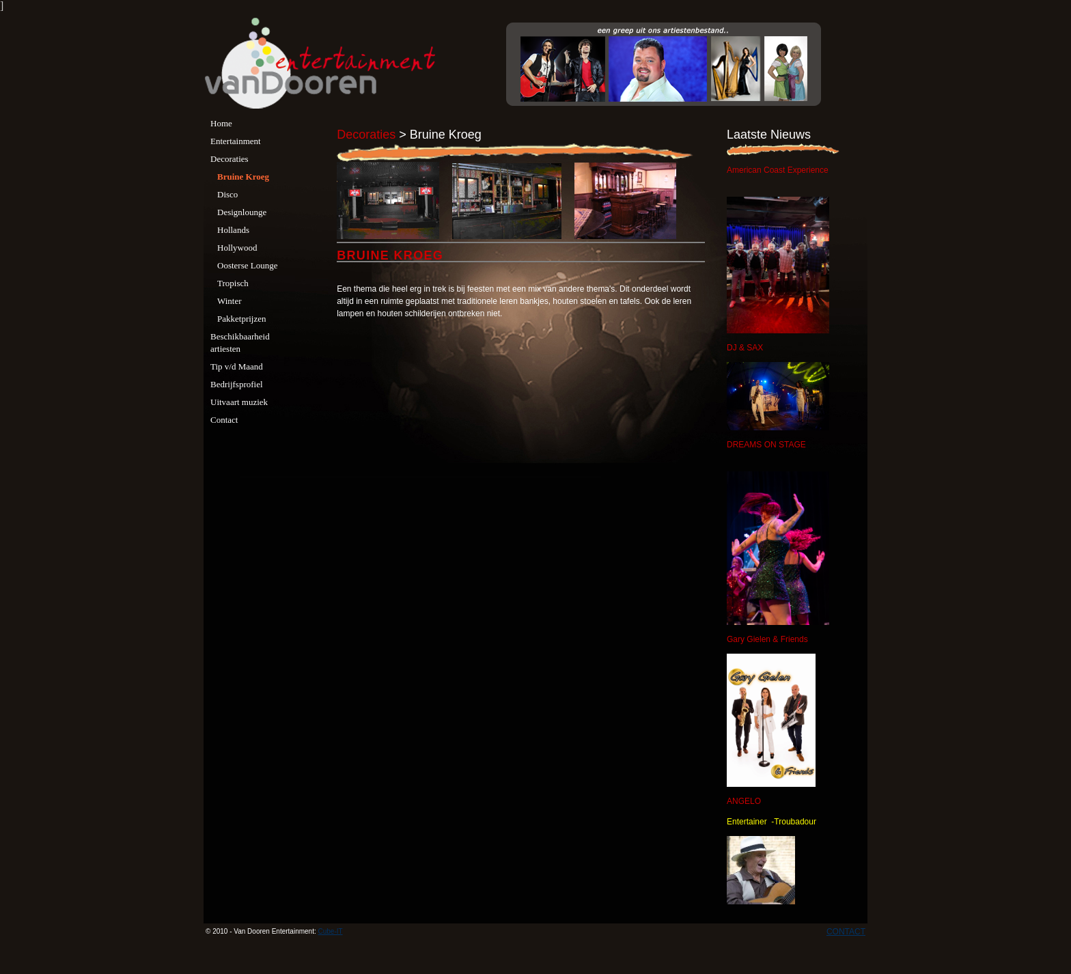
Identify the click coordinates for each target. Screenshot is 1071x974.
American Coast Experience (778, 170)
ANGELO (744, 801)
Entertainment (235, 141)
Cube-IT (330, 931)
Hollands (233, 230)
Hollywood (237, 247)
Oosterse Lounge (247, 265)
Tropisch (233, 283)
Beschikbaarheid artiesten (240, 342)
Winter (229, 301)
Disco (227, 194)
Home (221, 123)
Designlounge (241, 212)
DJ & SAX (745, 347)
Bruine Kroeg (243, 176)
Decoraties (229, 159)
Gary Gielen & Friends (767, 639)
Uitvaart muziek (239, 402)
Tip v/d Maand (236, 366)
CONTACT (845, 931)
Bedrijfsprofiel (236, 384)
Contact (224, 420)
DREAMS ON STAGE (766, 444)
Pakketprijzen (241, 319)
